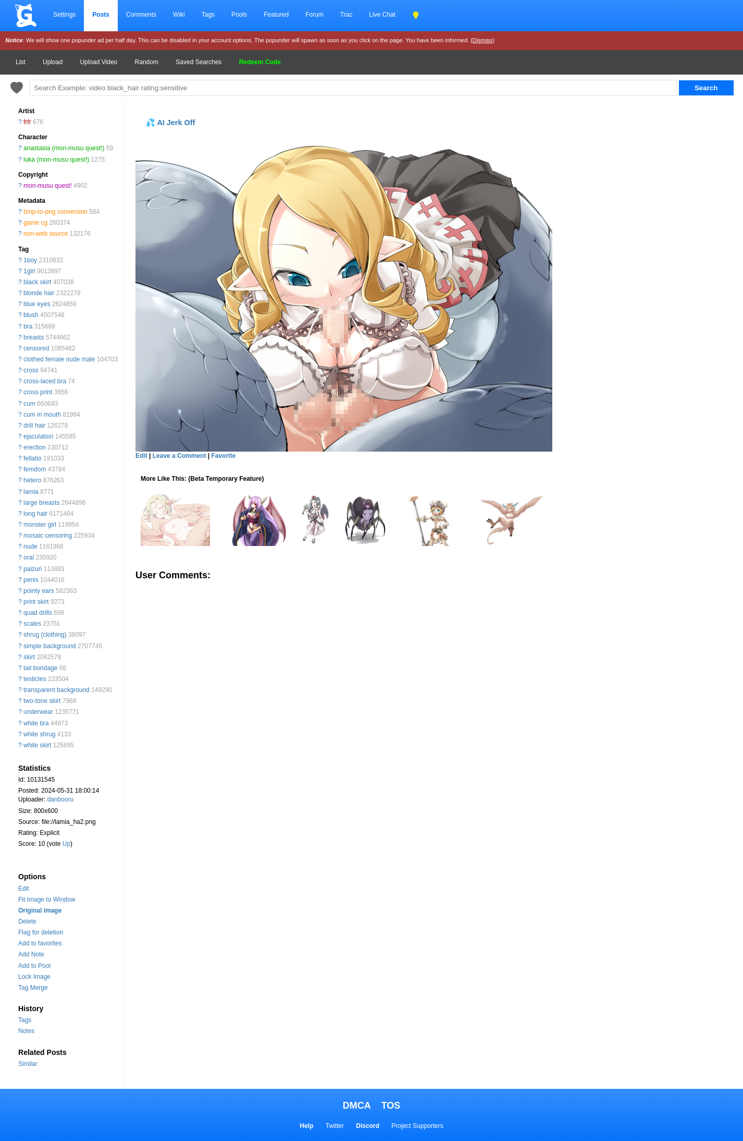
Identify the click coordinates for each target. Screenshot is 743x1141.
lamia (31, 491)
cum (29, 403)
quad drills (37, 612)
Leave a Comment (179, 455)
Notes (26, 1031)
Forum (314, 14)
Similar (28, 1063)
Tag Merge (33, 987)
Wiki (179, 14)
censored (36, 348)
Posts (100, 14)
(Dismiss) (482, 40)
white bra (36, 723)
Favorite (223, 455)
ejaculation (38, 436)
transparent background (56, 690)
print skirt (36, 601)
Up (66, 843)
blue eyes (36, 304)
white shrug (39, 734)
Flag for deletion (40, 932)
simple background (49, 646)
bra (27, 326)
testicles (34, 679)
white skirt (37, 745)
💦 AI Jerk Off (170, 122)
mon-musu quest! (47, 185)
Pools (239, 14)
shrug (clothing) (45, 634)
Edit (23, 888)
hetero (32, 480)
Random (146, 62)
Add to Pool (34, 965)
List (21, 62)
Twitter (335, 1126)
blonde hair (38, 293)
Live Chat (382, 14)
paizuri (32, 569)
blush (31, 315)
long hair (35, 513)
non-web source (45, 233)
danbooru (60, 799)
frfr (27, 122)
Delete (27, 921)
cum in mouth (42, 414)
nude (30, 546)
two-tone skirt (41, 701)
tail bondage (40, 668)
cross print (37, 392)
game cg (35, 222)
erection (34, 447)
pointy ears (38, 590)
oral (28, 557)
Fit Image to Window (46, 899)
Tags (208, 14)
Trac (346, 14)
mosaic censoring (47, 535)
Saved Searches (198, 62)
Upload (53, 62)
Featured (276, 14)
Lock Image (34, 976)
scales (32, 623)
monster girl (39, 524)
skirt (29, 657)
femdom (34, 469)
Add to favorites (39, 943)
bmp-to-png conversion (55, 211)
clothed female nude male (59, 359)
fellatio (32, 458)
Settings (64, 14)
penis (31, 580)
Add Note (31, 954)
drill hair (34, 425)
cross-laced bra (44, 381)
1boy (30, 260)
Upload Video (98, 62)
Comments (141, 14)
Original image (39, 910)
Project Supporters (417, 1126)
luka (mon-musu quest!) (56, 159)
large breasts (41, 502)
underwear (38, 711)
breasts (33, 337)
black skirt (37, 282)
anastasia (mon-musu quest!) (63, 148)
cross (31, 370)
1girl (29, 271)
